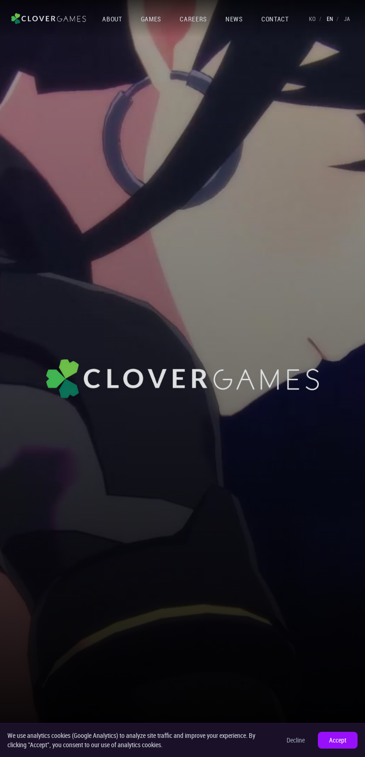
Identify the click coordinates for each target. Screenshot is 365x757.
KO (312, 18)
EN (330, 18)
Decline (296, 740)
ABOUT (112, 18)
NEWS (234, 18)
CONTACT (275, 18)
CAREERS (193, 18)
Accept (337, 740)
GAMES (151, 18)
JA (347, 18)
